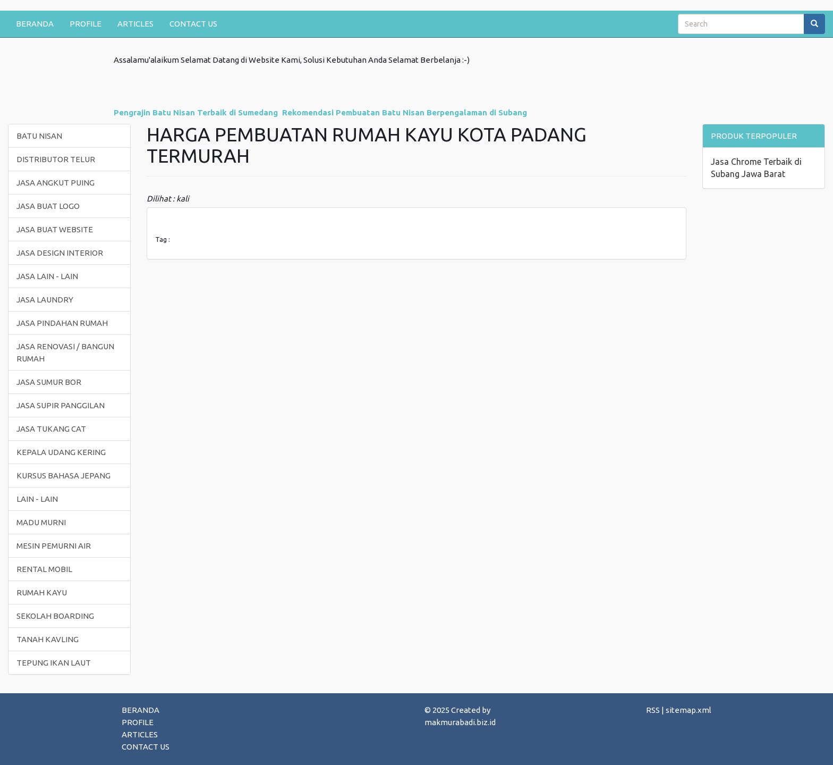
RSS (653, 709)
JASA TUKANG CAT (51, 428)
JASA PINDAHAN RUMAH (62, 322)
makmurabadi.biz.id (460, 722)
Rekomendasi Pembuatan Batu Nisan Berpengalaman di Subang (404, 112)
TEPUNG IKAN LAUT (53, 662)
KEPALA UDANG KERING (61, 452)
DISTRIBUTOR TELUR (55, 159)
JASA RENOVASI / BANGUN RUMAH (65, 352)
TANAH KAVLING (47, 639)
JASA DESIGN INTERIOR (59, 252)
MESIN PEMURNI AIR (53, 545)
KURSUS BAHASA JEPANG (63, 475)
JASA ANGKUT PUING (55, 182)
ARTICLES (135, 23)
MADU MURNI (41, 522)
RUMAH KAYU (41, 592)
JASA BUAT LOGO (48, 206)
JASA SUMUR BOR (48, 381)
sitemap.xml (688, 709)
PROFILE (85, 23)
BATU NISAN (39, 135)
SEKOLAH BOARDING (55, 615)
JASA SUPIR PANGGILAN (60, 405)
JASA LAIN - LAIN (47, 276)
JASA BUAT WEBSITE (54, 229)
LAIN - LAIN (37, 498)
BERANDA (35, 23)
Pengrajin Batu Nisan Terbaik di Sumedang (196, 112)
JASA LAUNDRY (44, 299)
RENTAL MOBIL (44, 569)
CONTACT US (193, 23)
